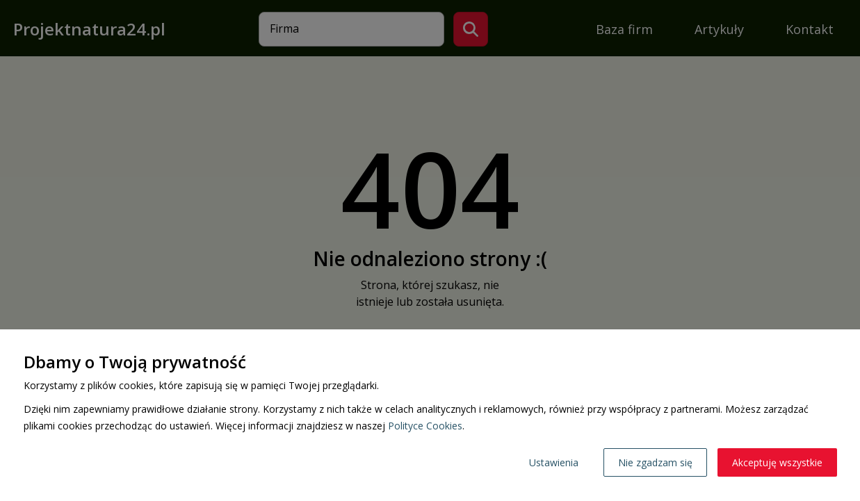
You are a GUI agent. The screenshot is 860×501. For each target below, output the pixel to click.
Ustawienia (553, 462)
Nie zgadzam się (655, 462)
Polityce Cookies (425, 425)
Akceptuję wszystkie (777, 462)
